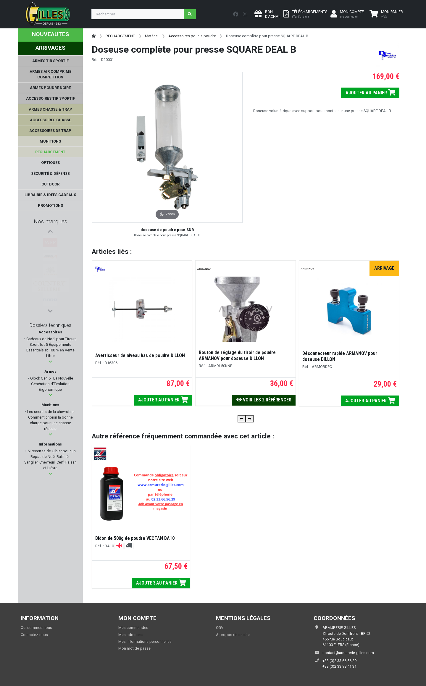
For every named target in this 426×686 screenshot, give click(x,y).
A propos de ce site (233, 634)
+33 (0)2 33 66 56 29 (339, 660)
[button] (50, 361)
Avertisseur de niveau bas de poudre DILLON (140, 355)
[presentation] (242, 418)
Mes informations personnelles (145, 641)
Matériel (152, 36)
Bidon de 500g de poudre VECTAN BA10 (135, 538)
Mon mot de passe (134, 648)
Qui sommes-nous (36, 627)
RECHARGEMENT (120, 36)
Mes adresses (130, 634)
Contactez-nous (34, 634)
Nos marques (50, 221)
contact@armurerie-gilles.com (348, 653)
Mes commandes (133, 627)
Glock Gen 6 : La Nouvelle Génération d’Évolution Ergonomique (51, 384)
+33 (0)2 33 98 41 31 (339, 666)
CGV (219, 627)
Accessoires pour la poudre (192, 36)
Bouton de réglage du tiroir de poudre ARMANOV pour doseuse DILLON (237, 355)
